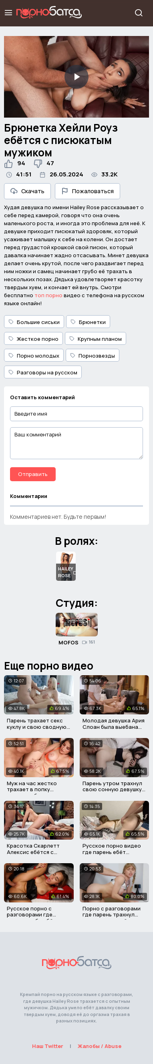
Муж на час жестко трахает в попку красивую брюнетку (33, 789)
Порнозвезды (92, 355)
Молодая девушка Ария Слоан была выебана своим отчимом (114, 726)
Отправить (33, 474)
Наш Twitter (47, 1046)
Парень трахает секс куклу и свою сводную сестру (36, 726)
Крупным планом (95, 338)
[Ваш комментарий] (76, 443)
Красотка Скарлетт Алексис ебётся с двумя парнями (33, 852)
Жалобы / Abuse (99, 1046)
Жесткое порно (33, 338)
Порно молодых (33, 355)
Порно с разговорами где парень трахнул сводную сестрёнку (112, 914)
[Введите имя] (76, 413)
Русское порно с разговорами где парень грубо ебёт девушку (31, 918)
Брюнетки (88, 322)
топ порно (48, 295)
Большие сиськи (34, 322)
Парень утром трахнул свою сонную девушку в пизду (114, 789)
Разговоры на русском (42, 372)
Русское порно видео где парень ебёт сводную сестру (112, 852)
